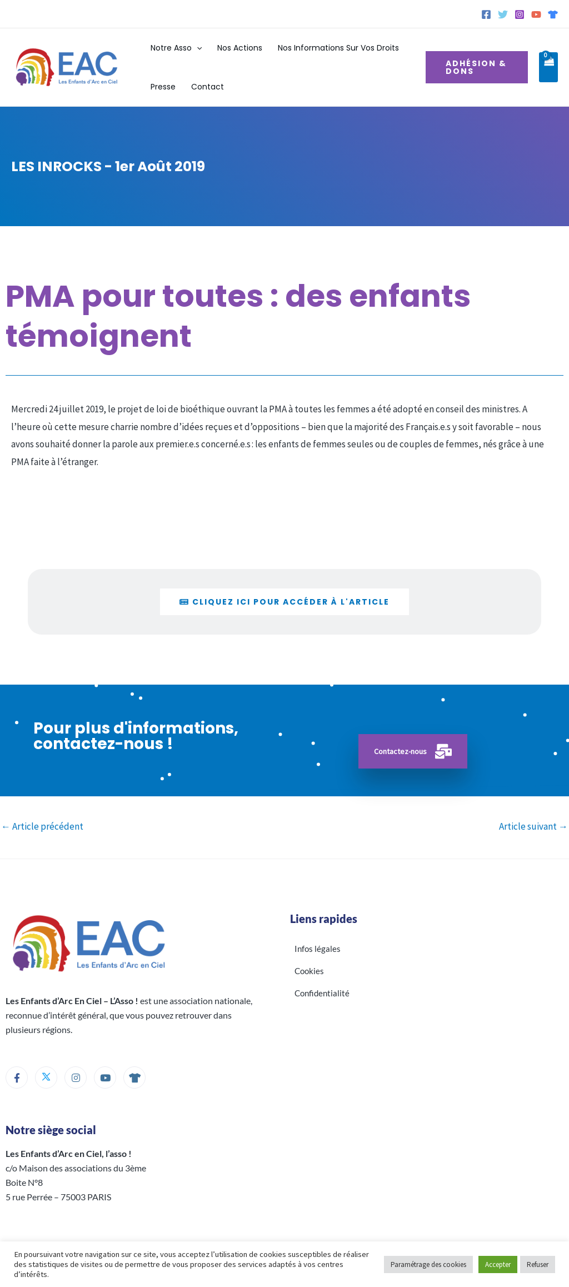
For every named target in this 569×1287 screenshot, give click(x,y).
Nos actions (239, 47)
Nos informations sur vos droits (338, 47)
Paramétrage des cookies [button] (428, 1264)
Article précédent (42, 826)
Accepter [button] (498, 1264)
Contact (207, 86)
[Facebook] (486, 14)
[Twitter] (503, 14)
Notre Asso (176, 47)
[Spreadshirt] (553, 14)
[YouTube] (536, 14)
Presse (163, 86)
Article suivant (533, 826)
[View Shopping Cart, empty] (548, 67)
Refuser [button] (537, 1264)
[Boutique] (134, 1077)
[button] (197, 47)
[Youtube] (105, 1077)
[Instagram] (520, 14)
